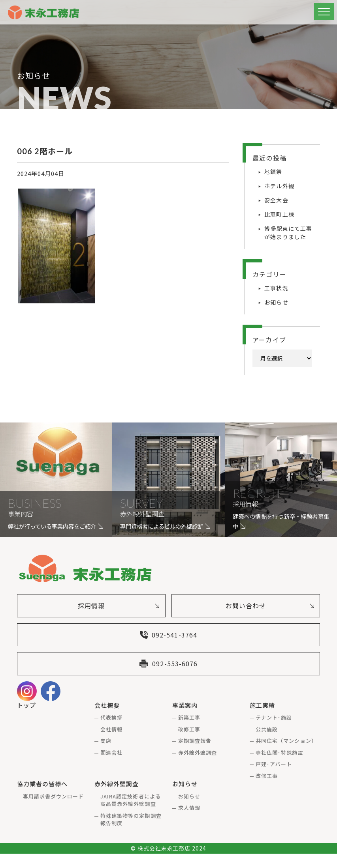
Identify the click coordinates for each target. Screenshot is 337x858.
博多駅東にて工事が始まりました (288, 232)
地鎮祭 (273, 172)
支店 (105, 744)
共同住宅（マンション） (286, 744)
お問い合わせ (270, 606)
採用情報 (118, 606)
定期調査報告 (194, 744)
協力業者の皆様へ (42, 787)
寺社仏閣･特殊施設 (279, 756)
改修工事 (189, 733)
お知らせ (276, 302)
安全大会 (276, 200)
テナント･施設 (274, 721)
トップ (26, 709)
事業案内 (185, 709)
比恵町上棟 (279, 214)
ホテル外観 (279, 186)
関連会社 (111, 756)
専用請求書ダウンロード (53, 800)
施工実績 (262, 709)
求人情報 (189, 811)
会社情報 (111, 733)
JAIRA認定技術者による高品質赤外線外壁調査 (130, 804)
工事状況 (276, 288)
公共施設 (267, 733)
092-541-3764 (168, 636)
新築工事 (189, 721)
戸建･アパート (274, 768)
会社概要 (107, 709)
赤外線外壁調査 (197, 756)
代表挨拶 (111, 721)
